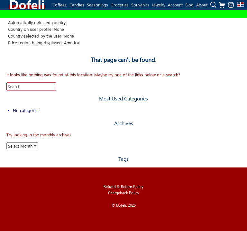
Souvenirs (140, 4)
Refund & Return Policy (123, 186)
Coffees (59, 4)
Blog (189, 4)
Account (175, 4)
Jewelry (158, 4)
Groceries (120, 4)
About (201, 4)
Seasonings (97, 4)
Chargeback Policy (123, 192)
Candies (76, 4)
